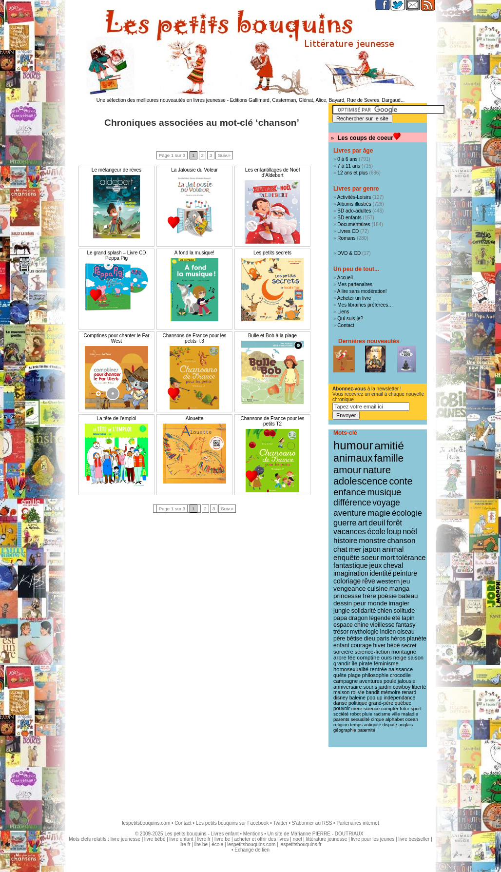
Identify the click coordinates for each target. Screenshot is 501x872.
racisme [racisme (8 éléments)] (382, 714)
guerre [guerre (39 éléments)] (345, 522)
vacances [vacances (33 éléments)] (349, 531)
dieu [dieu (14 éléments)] (369, 638)
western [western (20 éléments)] (388, 581)
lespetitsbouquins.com (146, 823)
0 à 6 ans (347, 159)
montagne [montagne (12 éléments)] (403, 652)
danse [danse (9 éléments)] (340, 703)
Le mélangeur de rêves (116, 170)
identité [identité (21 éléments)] (381, 573)
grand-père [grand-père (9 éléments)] (380, 703)
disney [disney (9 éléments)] (340, 697)
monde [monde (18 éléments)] (377, 603)
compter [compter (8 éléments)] (390, 708)
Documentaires (353, 224)
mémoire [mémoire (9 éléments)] (390, 692)
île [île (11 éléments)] (355, 663)
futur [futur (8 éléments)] (404, 708)
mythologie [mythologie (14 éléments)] (364, 631)
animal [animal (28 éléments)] (393, 549)
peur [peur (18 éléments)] (359, 603)
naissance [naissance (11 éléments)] (400, 669)
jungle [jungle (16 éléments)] (341, 610)
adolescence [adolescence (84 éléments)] (360, 481)
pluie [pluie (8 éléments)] (367, 714)
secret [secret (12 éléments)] (408, 645)
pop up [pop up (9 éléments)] (375, 697)
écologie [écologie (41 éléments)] (407, 513)
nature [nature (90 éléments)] (377, 470)
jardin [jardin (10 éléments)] (385, 687)
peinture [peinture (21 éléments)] (405, 573)
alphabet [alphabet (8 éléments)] (394, 719)
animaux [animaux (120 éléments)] (353, 458)
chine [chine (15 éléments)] (361, 624)
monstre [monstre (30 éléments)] (372, 540)
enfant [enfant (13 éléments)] (341, 645)
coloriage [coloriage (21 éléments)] (347, 581)
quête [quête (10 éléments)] (340, 675)
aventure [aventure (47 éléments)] (349, 513)
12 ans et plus (352, 172)
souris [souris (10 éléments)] (370, 687)
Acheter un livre (354, 298)
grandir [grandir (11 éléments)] (341, 663)
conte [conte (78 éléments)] (400, 481)
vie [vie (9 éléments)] (361, 692)
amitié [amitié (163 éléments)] (389, 445)
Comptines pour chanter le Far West (116, 338)
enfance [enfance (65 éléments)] (349, 492)
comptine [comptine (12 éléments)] (368, 657)
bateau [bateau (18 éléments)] (408, 596)
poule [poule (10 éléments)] (390, 681)
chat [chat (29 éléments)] (340, 549)
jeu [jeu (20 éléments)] (405, 581)
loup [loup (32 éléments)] (394, 531)
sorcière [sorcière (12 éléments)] (343, 652)
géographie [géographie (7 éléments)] (344, 730)
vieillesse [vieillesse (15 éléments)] (382, 624)
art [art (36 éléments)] (362, 522)
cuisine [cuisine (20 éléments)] (377, 588)
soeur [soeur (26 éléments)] (370, 558)
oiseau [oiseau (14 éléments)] (406, 631)
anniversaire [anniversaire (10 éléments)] (347, 687)
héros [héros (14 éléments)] (398, 638)
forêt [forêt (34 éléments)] (394, 523)
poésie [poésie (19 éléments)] (387, 596)
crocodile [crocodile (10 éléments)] (400, 675)
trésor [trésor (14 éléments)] (340, 631)
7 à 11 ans (348, 166)
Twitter (280, 823)
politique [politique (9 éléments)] (357, 703)
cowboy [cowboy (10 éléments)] (401, 687)
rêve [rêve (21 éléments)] (368, 581)
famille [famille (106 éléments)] (389, 458)
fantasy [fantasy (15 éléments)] (405, 624)
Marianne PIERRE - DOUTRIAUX (326, 833)
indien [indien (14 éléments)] (388, 631)
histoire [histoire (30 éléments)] (345, 540)
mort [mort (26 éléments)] (388, 558)
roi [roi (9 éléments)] (354, 692)
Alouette (195, 418)
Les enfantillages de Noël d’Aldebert (272, 172)
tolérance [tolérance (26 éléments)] (411, 558)
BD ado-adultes (354, 210)
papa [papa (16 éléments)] (340, 617)
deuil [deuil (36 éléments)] (376, 522)
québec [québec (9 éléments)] (403, 703)
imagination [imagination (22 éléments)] (350, 573)
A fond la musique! (194, 252)
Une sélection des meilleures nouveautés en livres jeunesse (161, 100)
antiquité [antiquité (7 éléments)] (372, 724)
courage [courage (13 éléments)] (361, 645)
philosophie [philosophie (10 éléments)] (375, 675)
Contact (345, 325)
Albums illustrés (354, 204)
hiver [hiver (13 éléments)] (379, 645)
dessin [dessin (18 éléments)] (342, 603)
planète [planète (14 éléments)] (416, 638)
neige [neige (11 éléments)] (399, 657)
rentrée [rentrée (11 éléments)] (378, 669)
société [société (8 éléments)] (340, 714)
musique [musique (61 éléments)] (384, 492)
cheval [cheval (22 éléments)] (393, 565)
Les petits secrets (272, 252)
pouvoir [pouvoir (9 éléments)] (341, 708)
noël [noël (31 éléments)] (410, 531)
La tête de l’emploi (116, 418)
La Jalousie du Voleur (194, 170)
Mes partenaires (354, 284)
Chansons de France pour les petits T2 (272, 421)
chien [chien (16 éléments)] (384, 610)
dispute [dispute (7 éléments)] (390, 724)
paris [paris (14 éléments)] (382, 638)
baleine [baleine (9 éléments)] (357, 697)
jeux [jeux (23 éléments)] (375, 565)
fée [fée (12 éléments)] (352, 657)
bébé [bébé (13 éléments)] (393, 645)
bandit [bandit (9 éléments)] (372, 692)
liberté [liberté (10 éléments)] (419, 687)
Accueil (345, 277)
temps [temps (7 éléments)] (356, 724)
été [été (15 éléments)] (396, 618)
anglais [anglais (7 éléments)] (406, 724)
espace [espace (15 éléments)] (343, 624)
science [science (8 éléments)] (372, 708)
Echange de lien (252, 850)
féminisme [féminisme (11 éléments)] (386, 663)
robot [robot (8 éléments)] (355, 714)
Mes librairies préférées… (365, 305)
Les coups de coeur (365, 138)
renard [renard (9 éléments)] (409, 692)
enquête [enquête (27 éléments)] (346, 557)
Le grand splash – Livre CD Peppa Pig (116, 255)
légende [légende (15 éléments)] (379, 618)
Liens (343, 311)
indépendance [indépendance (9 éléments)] (399, 697)
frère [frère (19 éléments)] (369, 596)
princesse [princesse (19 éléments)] (347, 596)
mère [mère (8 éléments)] (356, 708)
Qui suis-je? (350, 318)
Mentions (253, 833)
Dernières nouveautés (368, 341)
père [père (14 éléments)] (339, 638)
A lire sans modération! (362, 291)
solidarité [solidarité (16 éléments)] (363, 610)
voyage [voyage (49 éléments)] (386, 502)
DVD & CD (349, 253)
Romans (346, 238)
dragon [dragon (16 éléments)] (358, 617)
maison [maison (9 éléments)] (341, 692)
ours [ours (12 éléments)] (386, 657)
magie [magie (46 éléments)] (378, 513)
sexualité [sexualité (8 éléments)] (360, 719)
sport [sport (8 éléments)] (416, 708)
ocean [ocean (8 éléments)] (411, 719)
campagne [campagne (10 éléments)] (345, 681)
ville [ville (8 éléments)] (396, 714)
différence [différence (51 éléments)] (352, 502)
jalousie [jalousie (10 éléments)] (406, 681)
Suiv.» (224, 155)
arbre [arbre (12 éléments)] (340, 657)
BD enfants (349, 217)
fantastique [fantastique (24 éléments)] (350, 565)
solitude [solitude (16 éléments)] (404, 610)
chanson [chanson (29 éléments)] (401, 540)
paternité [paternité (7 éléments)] (366, 730)
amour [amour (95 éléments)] (347, 470)
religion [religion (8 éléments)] (341, 724)
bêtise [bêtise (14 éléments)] (355, 638)
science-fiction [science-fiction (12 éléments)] (372, 652)
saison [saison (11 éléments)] (416, 657)
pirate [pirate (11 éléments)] (365, 663)
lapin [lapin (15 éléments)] (408, 618)
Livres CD (348, 231)
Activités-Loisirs (354, 197)
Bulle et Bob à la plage (272, 335)
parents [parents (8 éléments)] (341, 719)
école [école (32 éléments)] (376, 531)
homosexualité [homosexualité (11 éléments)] (350, 669)
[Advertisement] (250, 779)
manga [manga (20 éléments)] (399, 588)
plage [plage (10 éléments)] (354, 675)
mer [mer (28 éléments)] (355, 549)
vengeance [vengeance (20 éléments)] (349, 588)
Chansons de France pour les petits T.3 (194, 338)
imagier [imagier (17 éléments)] (398, 603)
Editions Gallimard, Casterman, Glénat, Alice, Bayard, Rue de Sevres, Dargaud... (317, 100)
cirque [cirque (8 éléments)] (377, 719)
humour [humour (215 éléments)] (353, 445)
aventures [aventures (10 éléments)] (370, 681)
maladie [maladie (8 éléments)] (410, 714)
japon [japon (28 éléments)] (372, 549)
